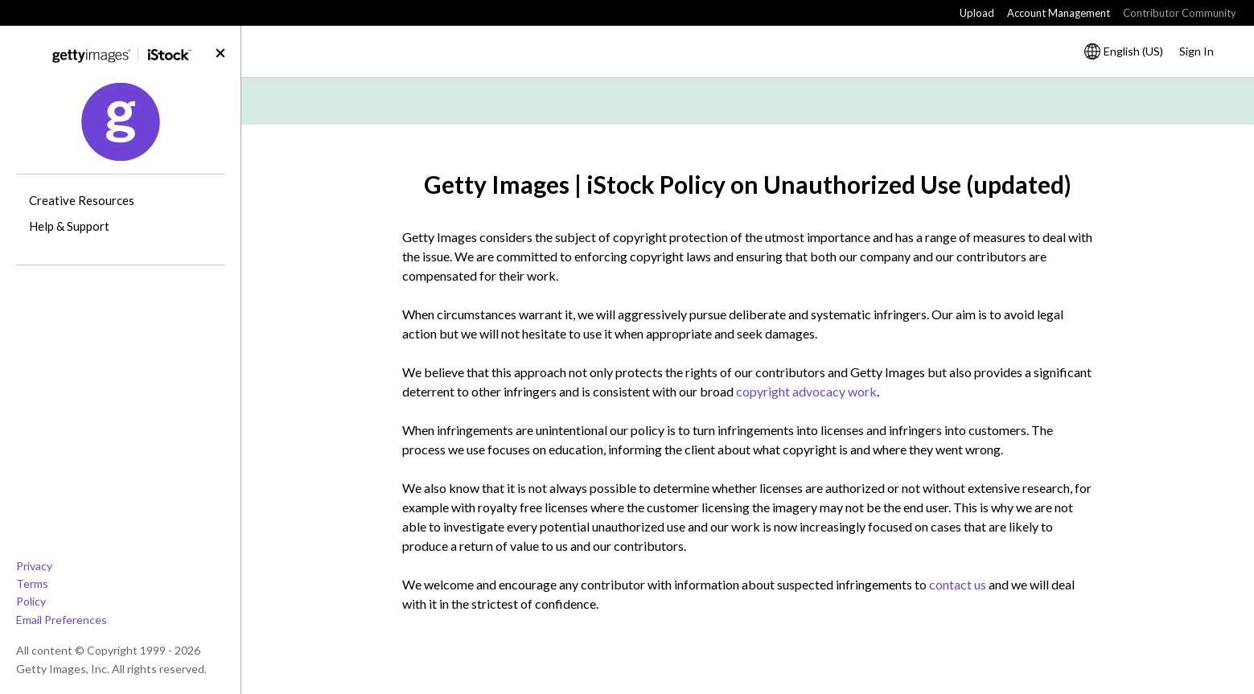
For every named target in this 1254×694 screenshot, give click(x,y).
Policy (31, 601)
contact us (957, 584)
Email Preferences (61, 619)
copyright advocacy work (806, 391)
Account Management (1058, 12)
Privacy (34, 566)
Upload (977, 12)
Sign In (1196, 51)
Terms (32, 583)
